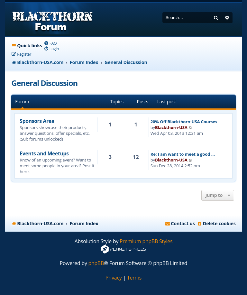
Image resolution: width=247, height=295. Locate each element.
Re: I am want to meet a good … (183, 154)
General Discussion (44, 83)
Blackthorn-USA (171, 127)
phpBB (96, 263)
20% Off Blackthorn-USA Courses (184, 121)
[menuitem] (50, 43)
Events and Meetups (44, 153)
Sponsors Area (37, 120)
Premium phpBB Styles (146, 241)
